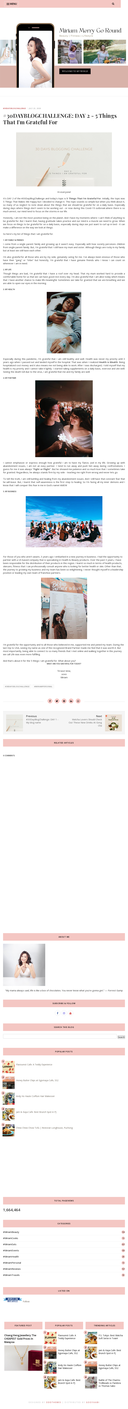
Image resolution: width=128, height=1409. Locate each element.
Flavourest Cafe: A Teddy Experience (34, 1064)
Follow (26, 1301)
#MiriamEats (9, 1244)
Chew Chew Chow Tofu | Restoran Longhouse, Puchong (44, 1127)
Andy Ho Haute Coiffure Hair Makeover (35, 1096)
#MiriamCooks (10, 1238)
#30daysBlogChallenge (14, 108)
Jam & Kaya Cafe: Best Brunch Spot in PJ (36, 1111)
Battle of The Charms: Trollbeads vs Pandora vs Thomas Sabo (110, 1383)
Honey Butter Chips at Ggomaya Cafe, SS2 (37, 1080)
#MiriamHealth (11, 1256)
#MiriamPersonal (43, 686)
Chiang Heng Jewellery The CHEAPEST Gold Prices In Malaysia (20, 1339)
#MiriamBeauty (11, 1231)
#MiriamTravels (11, 1274)
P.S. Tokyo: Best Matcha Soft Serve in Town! (111, 1337)
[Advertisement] (64, 857)
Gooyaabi (92, 1402)
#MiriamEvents (11, 1250)
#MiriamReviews (12, 1268)
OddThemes (53, 1402)
